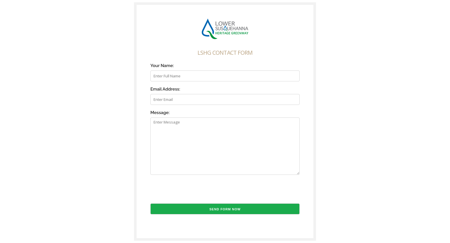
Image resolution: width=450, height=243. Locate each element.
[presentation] (194, 192)
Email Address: (165, 89)
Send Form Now (225, 209)
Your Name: (162, 65)
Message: (160, 112)
